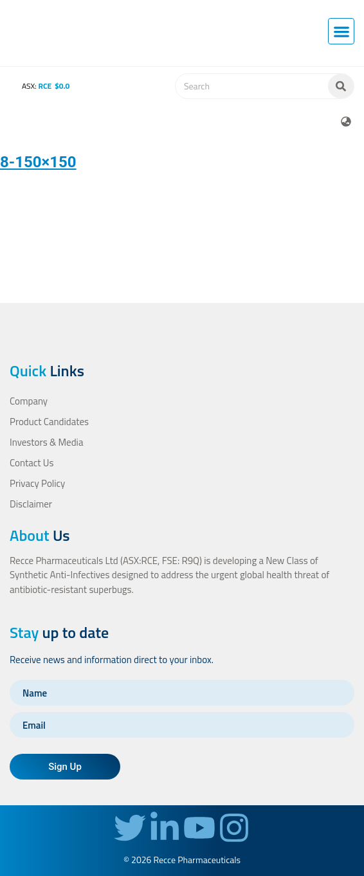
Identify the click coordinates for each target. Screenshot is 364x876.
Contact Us (31, 462)
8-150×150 (38, 162)
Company (29, 401)
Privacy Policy (37, 483)
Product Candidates (49, 421)
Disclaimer (31, 504)
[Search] (341, 86)
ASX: (36, 86)
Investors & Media (46, 442)
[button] (341, 31)
